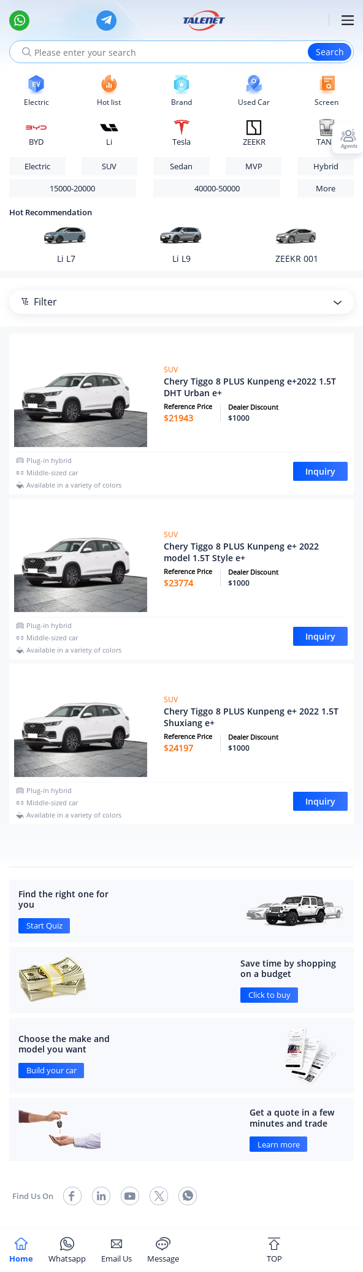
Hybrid (325, 166)
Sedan (181, 166)
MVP (253, 166)
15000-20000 (72, 188)
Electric (37, 166)
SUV (109, 166)
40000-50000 (217, 188)
